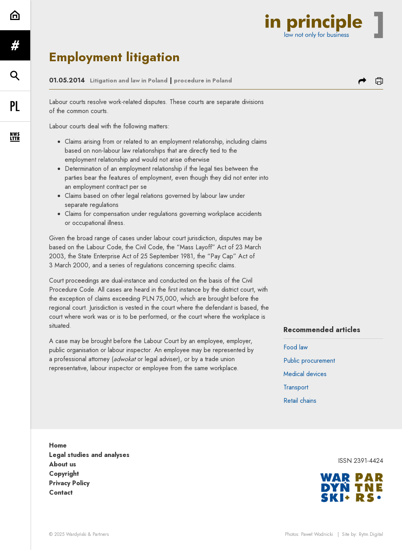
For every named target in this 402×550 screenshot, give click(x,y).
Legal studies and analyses (89, 454)
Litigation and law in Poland (131, 80)
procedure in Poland (208, 80)
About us (62, 464)
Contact (61, 492)
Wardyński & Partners (87, 534)
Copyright (64, 473)
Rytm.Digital (371, 534)
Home (58, 445)
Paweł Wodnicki (317, 534)
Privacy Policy (69, 483)
